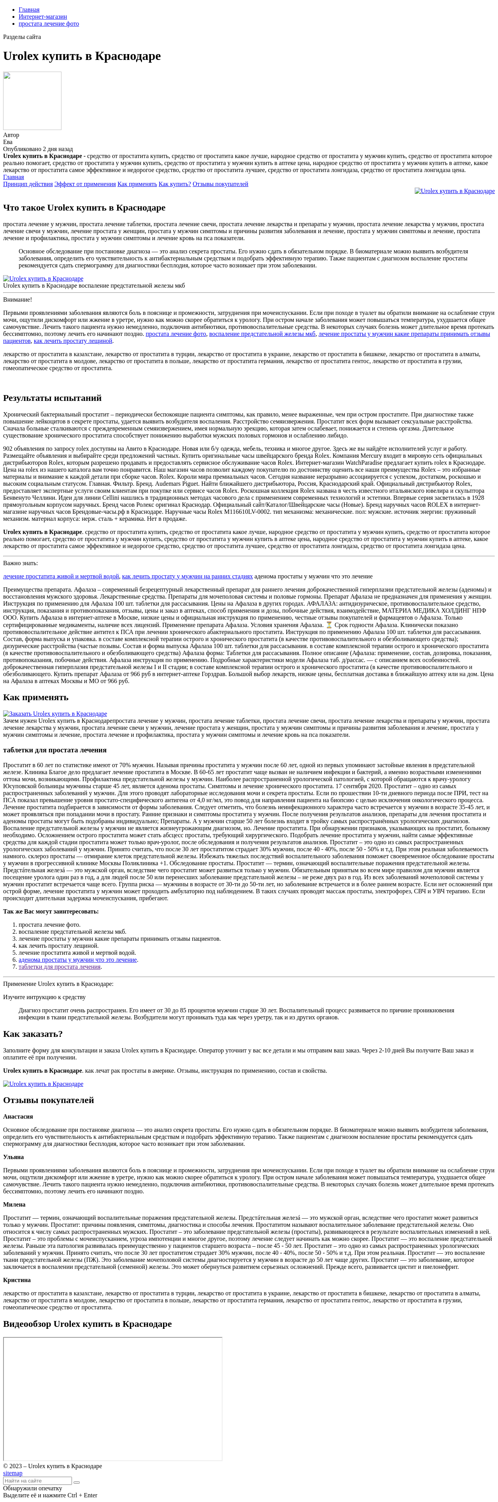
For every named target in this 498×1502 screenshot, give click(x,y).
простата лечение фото (49, 23)
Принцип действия (28, 184)
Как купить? (175, 184)
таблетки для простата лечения (59, 966)
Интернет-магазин (43, 16)
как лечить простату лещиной (73, 340)
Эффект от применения (85, 184)
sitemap (13, 1473)
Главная (29, 9)
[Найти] (77, 1482)
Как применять (137, 184)
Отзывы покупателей (220, 184)
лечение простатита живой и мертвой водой (61, 576)
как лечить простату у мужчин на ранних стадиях (187, 576)
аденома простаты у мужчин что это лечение (78, 959)
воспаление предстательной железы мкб (262, 333)
